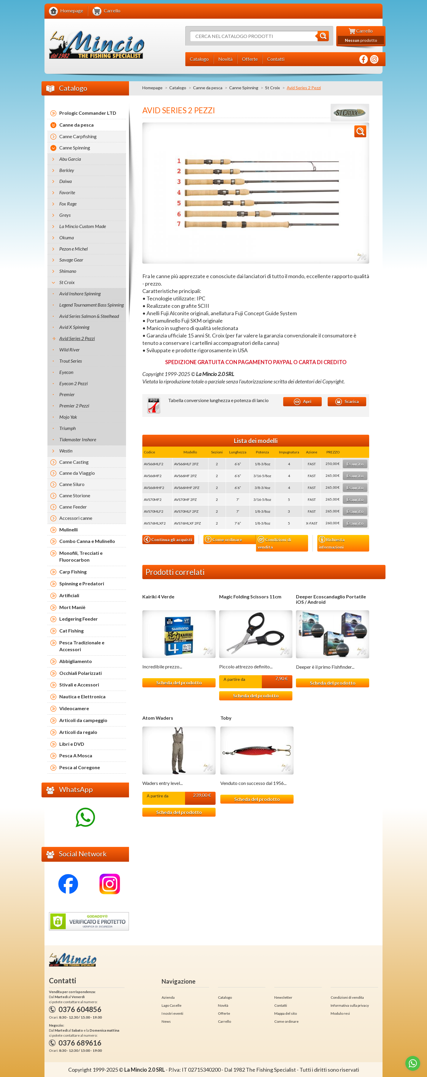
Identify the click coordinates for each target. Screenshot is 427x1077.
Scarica (347, 402)
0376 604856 (79, 1009)
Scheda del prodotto (179, 682)
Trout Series (70, 361)
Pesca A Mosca (75, 755)
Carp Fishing (73, 571)
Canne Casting (74, 462)
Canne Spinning (243, 87)
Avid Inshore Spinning (80, 293)
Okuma (66, 237)
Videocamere (74, 708)
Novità (223, 1005)
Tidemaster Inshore (77, 439)
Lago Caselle (171, 1005)
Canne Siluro (72, 484)
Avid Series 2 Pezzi (77, 338)
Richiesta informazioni (332, 542)
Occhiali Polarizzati (80, 673)
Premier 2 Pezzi (74, 405)
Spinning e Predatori (81, 583)
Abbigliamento (75, 661)
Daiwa (65, 181)
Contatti (280, 1005)
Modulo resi (340, 1013)
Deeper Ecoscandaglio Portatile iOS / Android (331, 599)
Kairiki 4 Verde (158, 596)
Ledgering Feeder (78, 619)
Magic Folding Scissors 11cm (250, 596)
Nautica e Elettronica (82, 696)
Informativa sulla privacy (350, 1005)
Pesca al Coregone (79, 767)
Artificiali (69, 595)
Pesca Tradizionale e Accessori (81, 646)
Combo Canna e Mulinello (87, 541)
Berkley (66, 170)
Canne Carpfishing (78, 136)
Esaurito (355, 463)
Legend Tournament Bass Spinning (91, 305)
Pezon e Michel (73, 248)
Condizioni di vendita (274, 542)
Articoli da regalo (78, 732)
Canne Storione (74, 495)
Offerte (224, 1013)
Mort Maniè (72, 607)
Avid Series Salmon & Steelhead (89, 316)
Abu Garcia (70, 159)
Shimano (67, 271)
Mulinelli (68, 529)
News (166, 1021)
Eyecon (66, 372)
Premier (67, 394)
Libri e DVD (71, 744)
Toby (226, 718)
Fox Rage (68, 203)
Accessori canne (75, 518)
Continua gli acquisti (168, 539)
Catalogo (177, 87)
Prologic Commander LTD (87, 113)
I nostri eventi (172, 1013)
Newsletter (283, 997)
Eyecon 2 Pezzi (73, 383)
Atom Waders (157, 718)
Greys (65, 215)
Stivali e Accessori (79, 684)
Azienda (168, 997)
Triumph (67, 428)
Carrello (224, 1021)
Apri (302, 402)
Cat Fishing (71, 630)
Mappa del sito (285, 1013)
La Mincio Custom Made (82, 226)
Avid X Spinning (74, 327)
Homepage (152, 87)
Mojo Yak (68, 417)
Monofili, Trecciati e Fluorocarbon (81, 556)
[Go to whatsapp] (412, 1063)
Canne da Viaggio (77, 473)
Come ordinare (223, 539)
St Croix (272, 87)
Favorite (67, 192)
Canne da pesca (207, 87)
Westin (65, 450)
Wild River (69, 349)
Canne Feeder (73, 506)
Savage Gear (71, 259)
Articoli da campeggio (83, 720)
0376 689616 (79, 1042)
